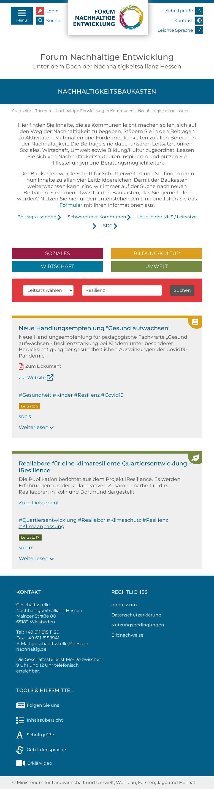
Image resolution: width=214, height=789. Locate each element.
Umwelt (156, 266)
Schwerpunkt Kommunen (97, 216)
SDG (108, 225)
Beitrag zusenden (36, 216)
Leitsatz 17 (30, 538)
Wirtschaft (57, 266)
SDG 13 (25, 548)
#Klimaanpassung (41, 526)
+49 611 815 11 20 (42, 632)
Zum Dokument (43, 366)
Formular (70, 205)
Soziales (57, 253)
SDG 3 (25, 416)
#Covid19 (112, 395)
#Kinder (63, 395)
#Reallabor (91, 520)
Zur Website (32, 377)
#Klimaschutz (124, 520)
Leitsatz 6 (29, 406)
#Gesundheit (35, 395)
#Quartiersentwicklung (48, 520)
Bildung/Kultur (157, 253)
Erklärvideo (34, 763)
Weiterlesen (36, 427)
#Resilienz (87, 395)
